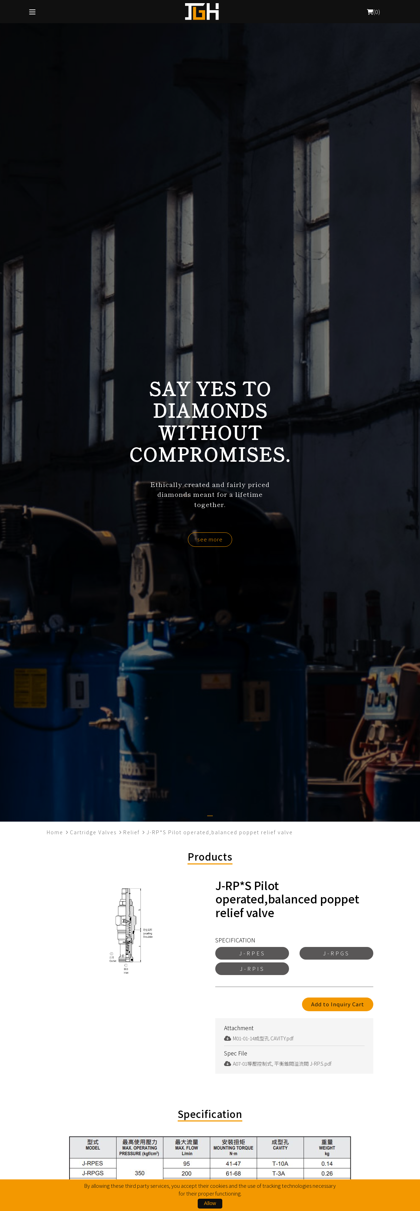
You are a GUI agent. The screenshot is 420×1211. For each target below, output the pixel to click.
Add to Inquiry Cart (337, 1004)
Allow (210, 1203)
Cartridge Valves (93, 832)
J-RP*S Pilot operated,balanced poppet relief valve (219, 832)
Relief (131, 832)
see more (210, 539)
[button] (210, 815)
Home (55, 832)
